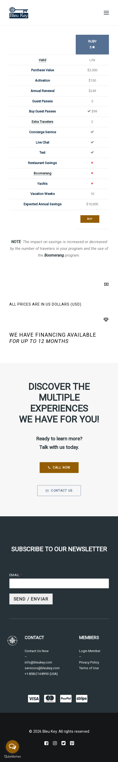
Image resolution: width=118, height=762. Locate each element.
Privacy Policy (89, 662)
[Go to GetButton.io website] (12, 756)
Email (15, 575)
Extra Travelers (42, 122)
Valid (42, 60)
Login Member (89, 651)
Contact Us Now (36, 651)
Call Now (59, 467)
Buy (90, 218)
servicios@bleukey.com (42, 668)
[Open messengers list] (12, 746)
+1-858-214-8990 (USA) (41, 674)
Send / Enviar (30, 599)
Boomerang (42, 173)
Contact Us (59, 490)
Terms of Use (89, 668)
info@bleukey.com (38, 662)
